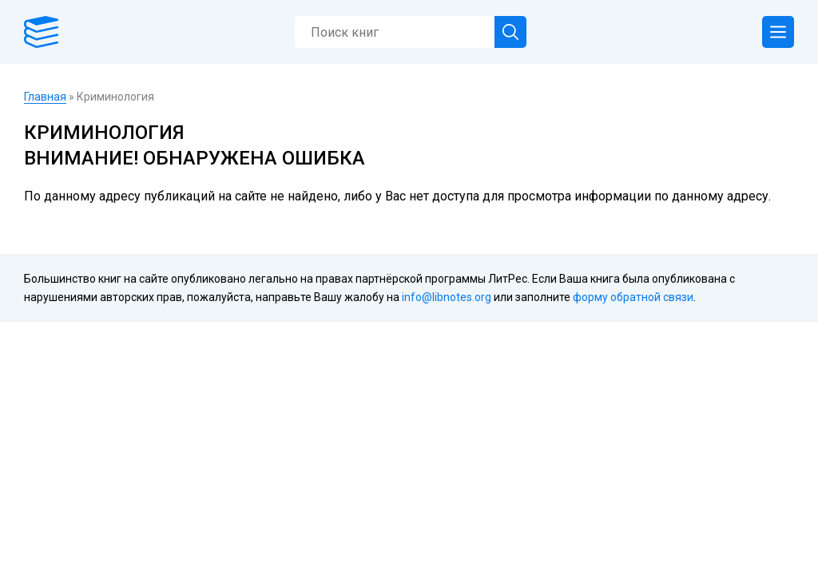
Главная (45, 96)
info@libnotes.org (446, 297)
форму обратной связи (633, 297)
